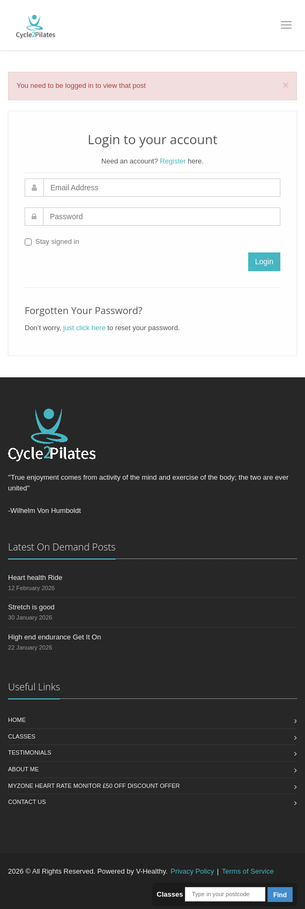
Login (264, 261)
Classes (21, 736)
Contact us (27, 802)
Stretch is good (31, 607)
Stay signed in (52, 241)
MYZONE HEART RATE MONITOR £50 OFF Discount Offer (94, 786)
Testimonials (29, 752)
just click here (84, 328)
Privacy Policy (192, 871)
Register (172, 161)
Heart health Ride (35, 577)
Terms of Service (248, 871)
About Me (23, 769)
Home (17, 720)
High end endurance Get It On (54, 637)
